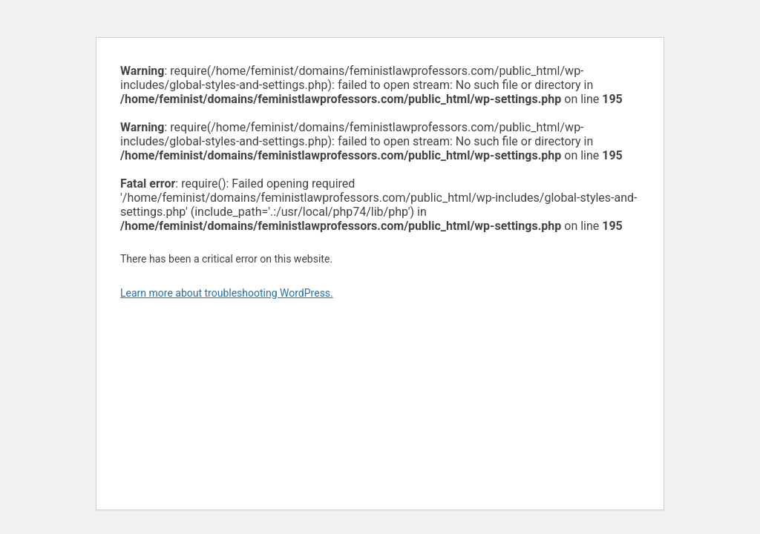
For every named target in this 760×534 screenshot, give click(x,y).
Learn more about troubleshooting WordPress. (226, 293)
